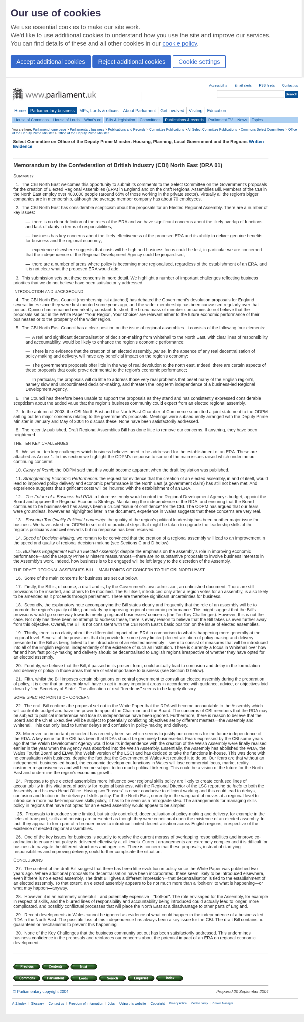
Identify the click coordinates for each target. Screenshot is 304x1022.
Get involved (172, 110)
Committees (150, 120)
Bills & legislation (120, 120)
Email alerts (243, 85)
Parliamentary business (52, 110)
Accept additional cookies (50, 61)
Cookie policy (199, 1003)
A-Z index (19, 1003)
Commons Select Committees (263, 129)
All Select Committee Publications (212, 129)
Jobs (111, 1003)
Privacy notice (178, 1003)
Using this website (132, 1003)
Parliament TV (220, 120)
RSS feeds (267, 85)
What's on (93, 120)
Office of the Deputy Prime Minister (83, 133)
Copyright (157, 1003)
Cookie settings (199, 61)
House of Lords (66, 120)
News (242, 120)
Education (216, 110)
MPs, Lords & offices (99, 110)
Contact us (290, 85)
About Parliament (139, 110)
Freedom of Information (86, 1003)
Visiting (195, 110)
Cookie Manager (222, 1003)
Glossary (37, 1003)
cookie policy (180, 43)
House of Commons (31, 120)
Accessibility (218, 85)
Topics (257, 120)
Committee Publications (166, 129)
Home (20, 110)
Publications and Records (126, 129)
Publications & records (184, 120)
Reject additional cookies (131, 61)
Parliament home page (49, 129)
